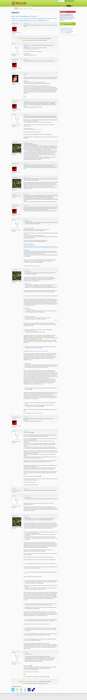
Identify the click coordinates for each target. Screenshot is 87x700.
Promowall (26, 8)
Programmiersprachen (25, 16)
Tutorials (30, 8)
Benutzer (20, 8)
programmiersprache (24, 20)
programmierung (33, 20)
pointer (50, 18)
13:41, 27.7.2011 (26, 431)
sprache (41, 20)
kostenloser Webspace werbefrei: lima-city (23, 3)
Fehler (37, 122)
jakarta (14, 43)
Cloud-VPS (64, 5)
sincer (14, 73)
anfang (12, 18)
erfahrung (33, 18)
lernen (43, 18)
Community (69, 5)
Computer (33, 186)
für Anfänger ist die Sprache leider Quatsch (40, 351)
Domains (59, 5)
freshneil (14, 25)
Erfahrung (34, 77)
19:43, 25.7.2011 (26, 23)
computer (22, 18)
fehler (37, 18)
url (48, 20)
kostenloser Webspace (36, 5)
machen (47, 18)
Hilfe (73, 5)
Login (66, 1)
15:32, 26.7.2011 (26, 114)
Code (41, 456)
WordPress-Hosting (53, 5)
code (19, 18)
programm (54, 18)
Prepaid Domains (63, 32)
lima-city (13, 16)
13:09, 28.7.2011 (26, 652)
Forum (16, 8)
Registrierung (71, 1)
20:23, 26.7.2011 (26, 219)
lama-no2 (15, 194)
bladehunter (15, 142)
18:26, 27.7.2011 (26, 515)
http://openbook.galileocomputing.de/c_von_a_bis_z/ (33, 129)
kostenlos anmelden (45, 38)
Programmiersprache (42, 77)
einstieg (29, 18)
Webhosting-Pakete (45, 5)
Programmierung (34, 47)
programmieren (14, 20)
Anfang (26, 122)
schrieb (30, 221)
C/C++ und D (33, 16)
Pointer (28, 88)
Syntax (45, 375)
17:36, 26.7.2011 (26, 163)
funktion (40, 18)
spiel (38, 20)
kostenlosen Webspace (70, 27)
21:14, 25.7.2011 (26, 59)
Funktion (32, 542)
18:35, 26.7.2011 (26, 194)
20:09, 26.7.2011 (26, 205)
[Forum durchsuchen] (61, 1)
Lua (56, 393)
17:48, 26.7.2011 (26, 177)
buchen (16, 18)
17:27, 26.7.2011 (26, 142)
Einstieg (28, 253)
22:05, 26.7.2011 (26, 417)
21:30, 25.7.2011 (26, 73)
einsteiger (26, 18)
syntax (45, 20)
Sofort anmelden (67, 16)
